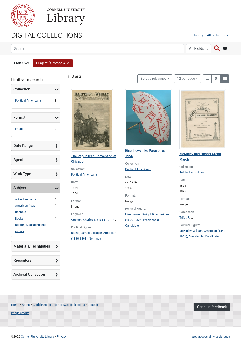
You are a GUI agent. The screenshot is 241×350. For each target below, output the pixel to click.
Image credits (20, 313)
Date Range (23, 145)
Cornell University (23, 15)
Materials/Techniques (31, 246)
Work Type (22, 174)
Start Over (21, 63)
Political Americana (28, 100)
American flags (25, 205)
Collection (21, 89)
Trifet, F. (184, 217)
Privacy (61, 336)
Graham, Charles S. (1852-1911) (92, 219)
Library (65, 15)
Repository (22, 260)
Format (19, 117)
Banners (20, 212)
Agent (18, 159)
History (198, 35)
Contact (93, 305)
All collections (217, 35)
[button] (53, 63)
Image (19, 128)
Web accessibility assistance (211, 336)
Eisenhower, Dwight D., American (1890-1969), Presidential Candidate (147, 219)
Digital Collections (46, 35)
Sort (153, 79)
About (26, 305)
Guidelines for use (45, 305)
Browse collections (72, 305)
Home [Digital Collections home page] (15, 305)
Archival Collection (29, 274)
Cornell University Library (37, 336)
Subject (19, 188)
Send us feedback (212, 307)
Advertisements (25, 199)
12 (186, 78)
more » (19, 231)
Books (19, 218)
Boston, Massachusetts (30, 225)
